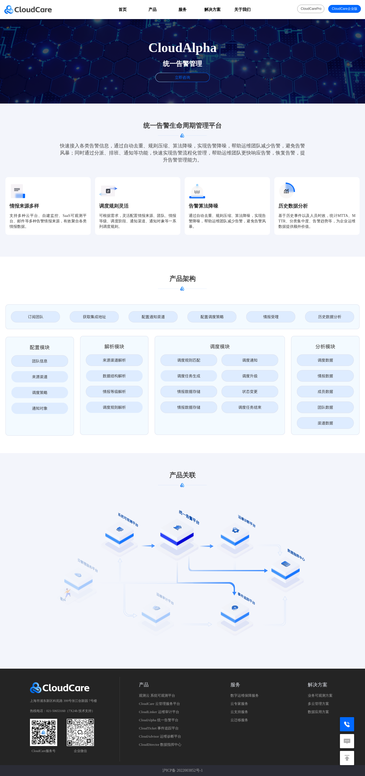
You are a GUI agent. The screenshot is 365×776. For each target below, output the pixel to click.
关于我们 (242, 9)
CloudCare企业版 (344, 9)
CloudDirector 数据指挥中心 (160, 744)
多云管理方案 (318, 704)
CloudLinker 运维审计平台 (159, 712)
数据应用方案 (318, 712)
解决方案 (212, 9)
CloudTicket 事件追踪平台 (159, 728)
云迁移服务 (239, 720)
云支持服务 (239, 712)
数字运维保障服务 (244, 695)
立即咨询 (182, 77)
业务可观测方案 (320, 695)
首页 (122, 9)
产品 (152, 9)
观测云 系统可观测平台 (157, 695)
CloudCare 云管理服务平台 (159, 704)
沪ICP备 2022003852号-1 (182, 770)
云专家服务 (239, 704)
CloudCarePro (311, 9)
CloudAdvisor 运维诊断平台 (160, 736)
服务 (182, 9)
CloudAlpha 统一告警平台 (158, 720)
